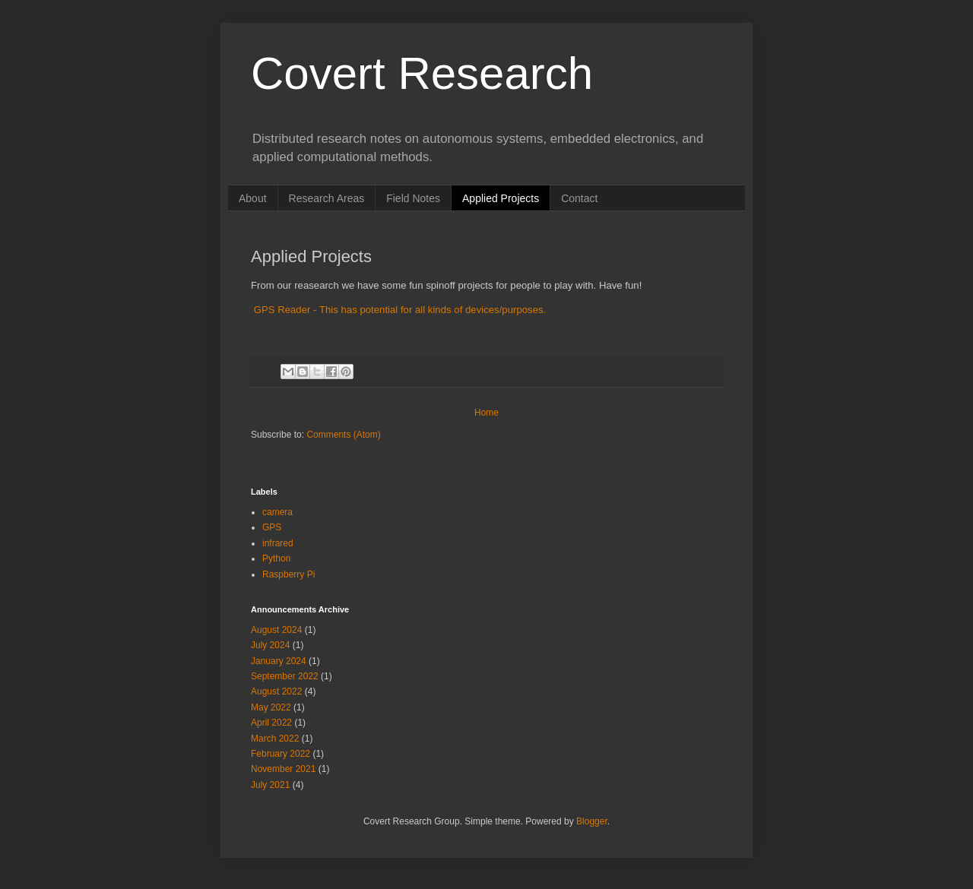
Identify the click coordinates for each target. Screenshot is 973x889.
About (253, 198)
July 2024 (270, 645)
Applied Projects (500, 198)
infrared (277, 543)
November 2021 (283, 769)
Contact (579, 198)
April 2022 (271, 722)
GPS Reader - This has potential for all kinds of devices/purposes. (398, 309)
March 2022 (275, 738)
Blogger (591, 821)
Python (276, 558)
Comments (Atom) (343, 434)
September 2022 (285, 676)
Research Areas (327, 198)
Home (486, 412)
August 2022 (276, 691)
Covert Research (422, 73)
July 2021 (270, 785)
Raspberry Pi (288, 574)
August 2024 (276, 630)
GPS (271, 527)
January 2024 (278, 661)
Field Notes (413, 198)
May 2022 (271, 707)
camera (277, 512)
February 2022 (280, 753)
